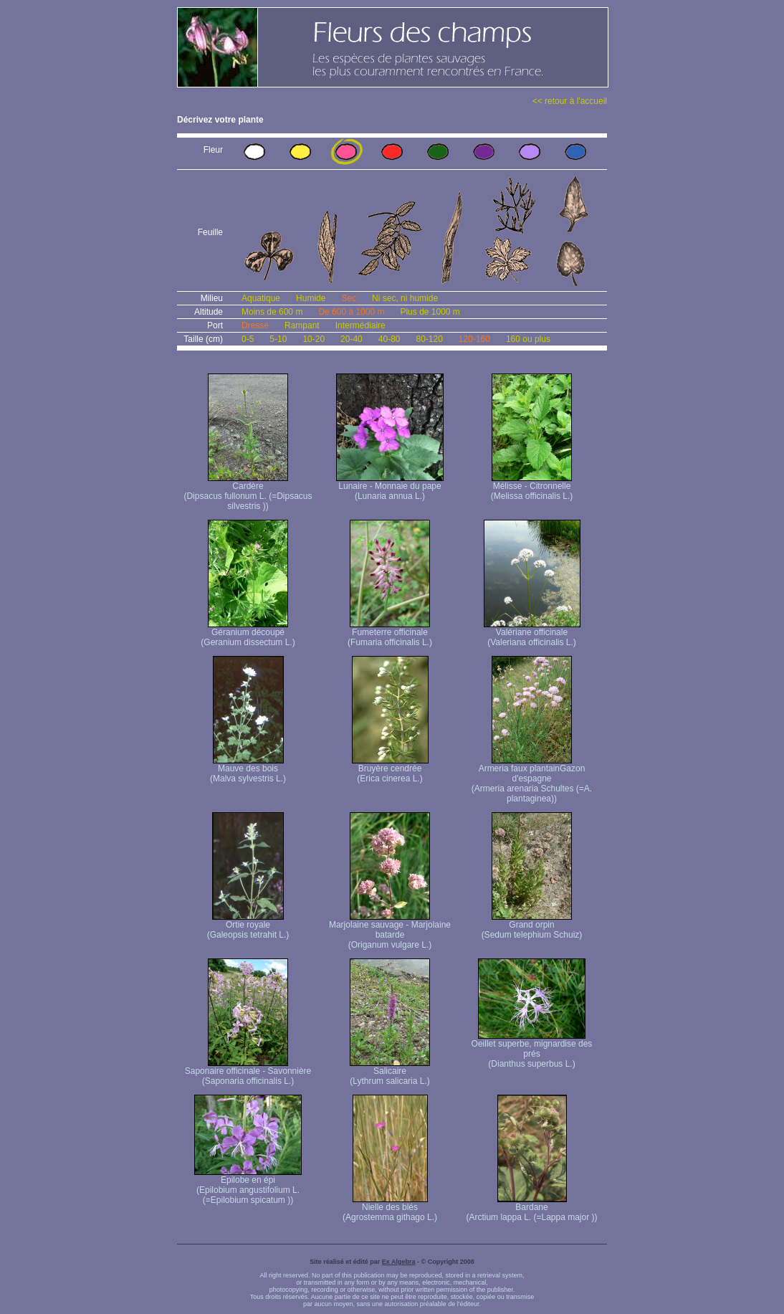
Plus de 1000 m (429, 312)
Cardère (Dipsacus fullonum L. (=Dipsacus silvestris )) (247, 492)
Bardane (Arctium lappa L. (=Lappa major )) (531, 1208)
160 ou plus (528, 339)
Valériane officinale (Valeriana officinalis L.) (532, 633)
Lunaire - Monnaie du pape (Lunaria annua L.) (390, 487)
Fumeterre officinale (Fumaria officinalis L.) (390, 633)
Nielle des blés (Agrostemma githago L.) (390, 1208)
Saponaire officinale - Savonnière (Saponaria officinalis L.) (248, 1072)
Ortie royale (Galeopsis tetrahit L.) (248, 926)
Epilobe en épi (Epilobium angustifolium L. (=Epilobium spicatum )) (248, 1186)
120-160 (474, 339)
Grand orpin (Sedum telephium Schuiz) (532, 926)
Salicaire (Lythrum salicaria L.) (390, 1072)
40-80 (389, 339)
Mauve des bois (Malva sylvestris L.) (248, 770)
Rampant (302, 325)
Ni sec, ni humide (405, 298)
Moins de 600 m (272, 312)
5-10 (278, 339)
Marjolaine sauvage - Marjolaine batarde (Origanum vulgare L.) (390, 931)
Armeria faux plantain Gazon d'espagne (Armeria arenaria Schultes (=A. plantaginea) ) (532, 780)
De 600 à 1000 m (351, 312)
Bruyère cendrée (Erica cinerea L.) (390, 770)
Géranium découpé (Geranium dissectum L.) (248, 633)
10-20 (313, 339)
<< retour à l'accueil (569, 101)
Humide (310, 298)
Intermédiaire (360, 325)
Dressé (255, 325)
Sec (348, 298)
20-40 (351, 339)
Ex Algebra (399, 1261)
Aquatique (261, 298)
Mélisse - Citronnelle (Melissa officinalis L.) (532, 487)
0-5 (248, 339)
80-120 (429, 339)
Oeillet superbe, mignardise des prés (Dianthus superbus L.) (532, 1050)
